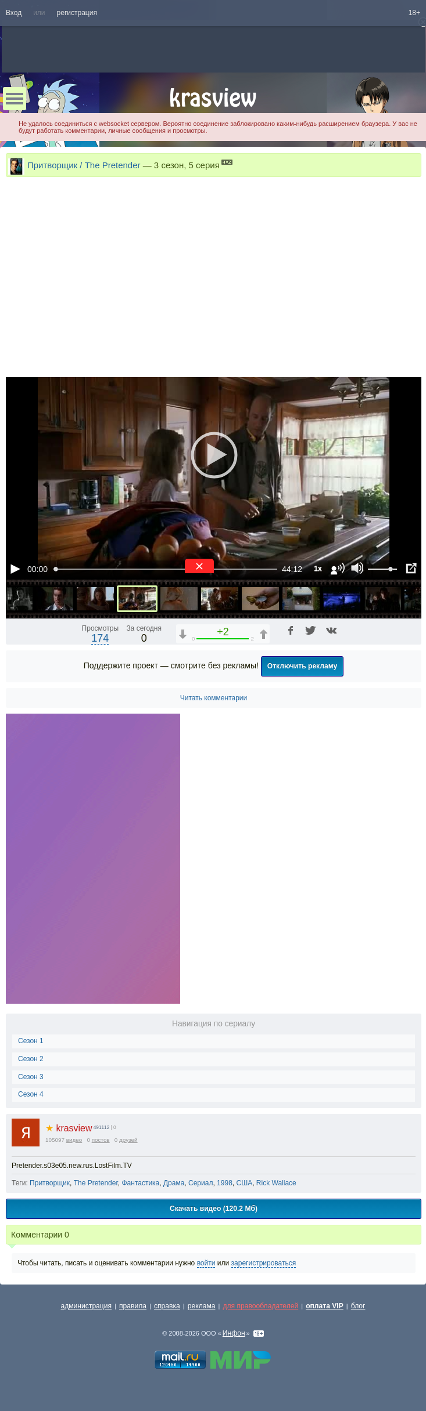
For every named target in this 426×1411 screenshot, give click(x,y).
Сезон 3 (31, 1077)
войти (206, 1263)
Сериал (200, 1183)
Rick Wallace (276, 1183)
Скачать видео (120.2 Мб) (213, 1208)
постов (101, 1140)
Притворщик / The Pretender (84, 165)
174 (100, 638)
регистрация (77, 13)
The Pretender (96, 1183)
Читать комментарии (214, 698)
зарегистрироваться (263, 1263)
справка (167, 1306)
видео (74, 1140)
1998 (224, 1183)
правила (132, 1306)
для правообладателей (260, 1306)
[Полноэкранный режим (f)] (411, 569)
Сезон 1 (31, 1041)
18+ (414, 13)
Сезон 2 (31, 1059)
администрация (86, 1306)
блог (358, 1306)
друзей (128, 1140)
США (244, 1183)
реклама (202, 1306)
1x (317, 569)
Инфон (234, 1333)
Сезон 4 (31, 1094)
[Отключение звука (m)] (357, 569)
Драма (173, 1183)
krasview (68, 1128)
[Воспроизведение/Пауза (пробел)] (15, 569)
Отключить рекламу (302, 666)
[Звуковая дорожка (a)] (338, 569)
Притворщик (50, 1183)
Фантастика (140, 1183)
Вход (14, 13)
